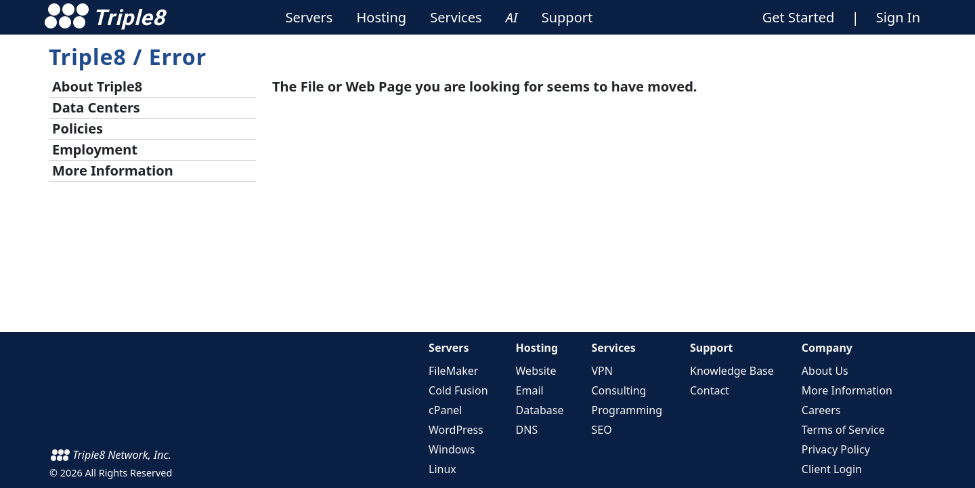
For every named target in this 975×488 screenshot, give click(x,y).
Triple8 (88, 56)
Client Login (832, 469)
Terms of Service (843, 429)
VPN (601, 370)
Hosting (537, 347)
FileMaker (453, 370)
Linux (442, 469)
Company (827, 347)
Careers (821, 410)
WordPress (456, 429)
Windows (452, 449)
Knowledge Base (732, 370)
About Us (825, 370)
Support (711, 347)
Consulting (618, 390)
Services (613, 347)
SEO (601, 429)
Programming (626, 410)
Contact (709, 390)
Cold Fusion (458, 390)
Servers (449, 347)
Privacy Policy (836, 449)
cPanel (445, 410)
